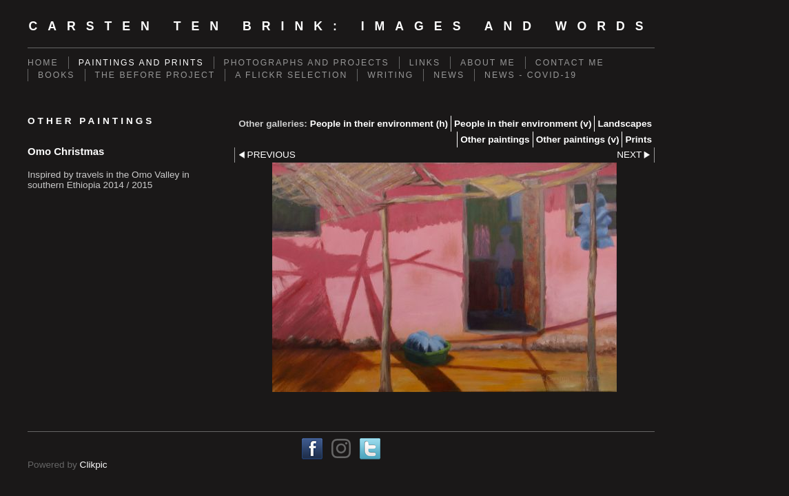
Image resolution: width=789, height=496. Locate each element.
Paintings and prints (141, 63)
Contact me (569, 63)
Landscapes (624, 123)
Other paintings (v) (577, 139)
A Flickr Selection (291, 75)
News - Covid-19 (530, 75)
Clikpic (93, 464)
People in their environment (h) (379, 123)
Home (43, 63)
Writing (390, 75)
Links (424, 63)
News (448, 75)
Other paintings (494, 139)
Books (56, 75)
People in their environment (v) (522, 123)
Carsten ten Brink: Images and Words (340, 26)
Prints (638, 139)
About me (487, 63)
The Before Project (155, 75)
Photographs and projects (306, 63)
